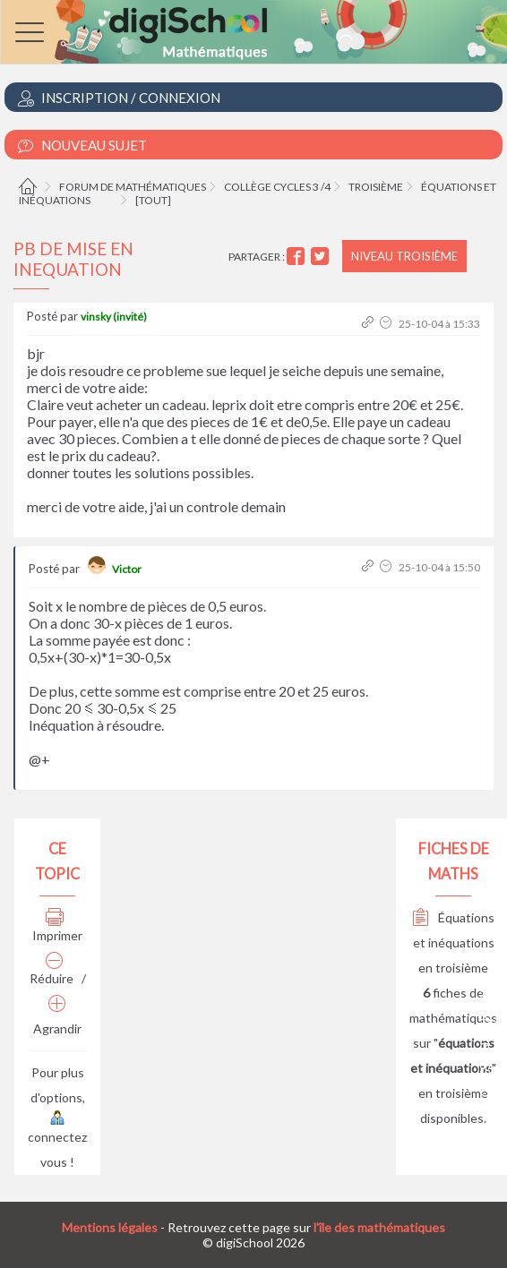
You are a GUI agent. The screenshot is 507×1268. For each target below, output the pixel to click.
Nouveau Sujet (82, 145)
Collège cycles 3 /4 (277, 186)
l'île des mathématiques (379, 1227)
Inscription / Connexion (119, 98)
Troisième (375, 186)
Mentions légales (110, 1227)
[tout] (153, 200)
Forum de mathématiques (132, 186)
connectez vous (57, 1140)
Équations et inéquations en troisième (453, 942)
